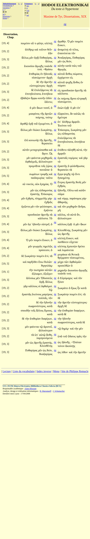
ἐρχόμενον (64, 77)
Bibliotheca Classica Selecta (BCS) (46, 386)
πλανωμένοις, (77, 257)
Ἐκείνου (62, 125)
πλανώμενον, (65, 101)
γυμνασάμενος (7, 5)
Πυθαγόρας (78, 57)
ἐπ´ (79, 107)
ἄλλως (25, 57)
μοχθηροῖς (46, 157)
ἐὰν (50, 53)
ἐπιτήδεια (47, 93)
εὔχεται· (73, 242)
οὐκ (37, 184)
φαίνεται (36, 157)
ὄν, (78, 214)
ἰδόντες (48, 101)
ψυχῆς (69, 82)
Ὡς (50, 153)
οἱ (39, 286)
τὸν (73, 53)
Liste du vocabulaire (24, 371)
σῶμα (61, 194)
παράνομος (75, 198)
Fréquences (28, 4)
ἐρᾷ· (66, 107)
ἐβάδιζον (26, 98)
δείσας (5, 18)
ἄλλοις (40, 310)
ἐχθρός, (62, 186)
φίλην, (40, 43)
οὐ (24, 184)
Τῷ (51, 289)
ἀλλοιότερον (45, 161)
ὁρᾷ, (42, 281)
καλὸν (82, 190)
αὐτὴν (61, 65)
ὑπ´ (37, 334)
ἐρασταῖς (63, 157)
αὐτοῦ (62, 73)
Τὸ (51, 218)
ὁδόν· (49, 98)
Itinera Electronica (22, 386)
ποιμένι (79, 41)
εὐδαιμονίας (68, 133)
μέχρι (61, 261)
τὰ (51, 90)
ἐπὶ (26, 140)
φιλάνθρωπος (77, 166)
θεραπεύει (47, 143)
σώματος (77, 73)
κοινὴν (42, 98)
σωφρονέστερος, (37, 306)
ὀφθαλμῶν (75, 261)
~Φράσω (48, 69)
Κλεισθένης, (64, 230)
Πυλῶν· (48, 261)
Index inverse (44, 371)
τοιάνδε (48, 66)
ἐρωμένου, (44, 123)
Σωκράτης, (46, 129)
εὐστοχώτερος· (37, 85)
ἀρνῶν (48, 113)
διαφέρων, (79, 310)
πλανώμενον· (39, 77)
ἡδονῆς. (62, 190)
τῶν (66, 261)
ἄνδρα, (82, 206)
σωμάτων (34, 174)
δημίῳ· (65, 328)
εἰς (71, 77)
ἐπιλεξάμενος (42, 90)
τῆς (42, 113)
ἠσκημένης (64, 177)
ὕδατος (72, 336)
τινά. (39, 69)
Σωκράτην (30, 256)
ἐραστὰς (27, 294)
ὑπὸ (60, 336)
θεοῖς (79, 182)
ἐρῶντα (26, 206)
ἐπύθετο (62, 149)
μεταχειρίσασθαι (39, 149)
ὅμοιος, (48, 310)
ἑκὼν (61, 107)
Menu (56, 371)
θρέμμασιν (64, 257)
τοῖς (43, 166)
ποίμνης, (40, 117)
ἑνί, (47, 256)
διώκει (37, 129)
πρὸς (79, 336)
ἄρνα (73, 98)
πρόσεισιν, (44, 250)
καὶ (28, 15)
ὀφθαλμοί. (47, 286)
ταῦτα (49, 177)
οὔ (33, 43)
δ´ (3, 10)
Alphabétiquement (9, 4)
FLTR (10, 386)
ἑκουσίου (29, 66)
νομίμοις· (73, 157)
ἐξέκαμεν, (37, 273)
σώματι (62, 85)
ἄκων (40, 107)
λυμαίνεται (68, 250)
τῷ (73, 174)
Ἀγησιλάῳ (47, 265)
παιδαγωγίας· (38, 177)
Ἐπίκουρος (46, 194)
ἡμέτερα (62, 117)
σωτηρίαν (39, 270)
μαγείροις (47, 294)
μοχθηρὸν (72, 206)
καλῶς (78, 113)
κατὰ (68, 65)
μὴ (59, 210)
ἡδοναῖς (48, 73)
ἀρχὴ (49, 77)
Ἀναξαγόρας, (65, 57)
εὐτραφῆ (82, 98)
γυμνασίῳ (6, 8)
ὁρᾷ (36, 57)
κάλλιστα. (63, 93)
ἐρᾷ (31, 123)
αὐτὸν (26, 149)
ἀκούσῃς (70, 346)
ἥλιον (61, 281)
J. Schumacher (59, 391)
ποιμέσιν (26, 43)
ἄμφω (34, 98)
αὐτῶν (48, 270)
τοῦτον (43, 49)
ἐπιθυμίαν (68, 310)
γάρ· (50, 198)
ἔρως (74, 288)
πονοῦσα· (45, 169)
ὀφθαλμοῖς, (31, 161)
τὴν (42, 82)
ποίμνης (65, 98)
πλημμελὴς (41, 198)
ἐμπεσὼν (72, 246)
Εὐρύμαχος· (66, 278)
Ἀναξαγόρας (45, 354)
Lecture (7, 371)
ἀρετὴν (48, 82)
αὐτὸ (73, 214)
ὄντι (77, 174)
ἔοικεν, (61, 45)
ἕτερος (62, 182)
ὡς (64, 61)
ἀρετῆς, (48, 140)
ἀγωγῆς (39, 66)
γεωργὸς (38, 246)
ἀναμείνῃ (63, 49)
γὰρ (85, 157)
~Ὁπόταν (76, 342)
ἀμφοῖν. (76, 121)
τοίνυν (61, 346)
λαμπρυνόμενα (45, 338)
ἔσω (41, 261)
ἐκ (59, 98)
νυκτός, (30, 184)
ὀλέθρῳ (30, 49)
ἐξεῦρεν (48, 273)
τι (36, 43)
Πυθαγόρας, (45, 57)
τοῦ (28, 10)
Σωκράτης (76, 129)
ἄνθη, (49, 334)
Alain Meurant (30, 388)
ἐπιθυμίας (34, 73)
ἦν (79, 288)
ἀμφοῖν (62, 153)
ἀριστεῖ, (47, 326)
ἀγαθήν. (62, 41)
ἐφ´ (30, 224)
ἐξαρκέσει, (63, 113)
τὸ (70, 49)
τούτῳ (49, 117)
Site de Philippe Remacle (74, 371)
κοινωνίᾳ (34, 140)
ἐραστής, (35, 194)
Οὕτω (70, 190)
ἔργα (61, 174)
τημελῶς (47, 246)
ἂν (72, 113)
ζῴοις (49, 166)
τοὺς (75, 65)
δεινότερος (6, 16)
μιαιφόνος (34, 113)
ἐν (42, 73)
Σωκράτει (63, 288)
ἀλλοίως (31, 278)
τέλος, (75, 49)
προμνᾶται (35, 166)
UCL (5, 386)
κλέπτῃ (48, 43)
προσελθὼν (64, 265)
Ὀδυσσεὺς (47, 278)
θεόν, (69, 61)
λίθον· (65, 352)
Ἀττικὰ (75, 254)
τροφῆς (44, 174)
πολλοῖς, (43, 298)
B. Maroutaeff (45, 391)
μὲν (28, 6)
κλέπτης (62, 246)
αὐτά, (79, 149)
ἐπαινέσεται (64, 53)
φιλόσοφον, (46, 206)
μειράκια (63, 254)
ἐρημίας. (44, 184)
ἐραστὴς (63, 166)
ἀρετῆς (79, 90)
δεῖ (4, 14)
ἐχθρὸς (48, 202)
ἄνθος (69, 73)
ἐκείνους (37, 294)
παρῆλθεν (33, 261)
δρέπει (81, 246)
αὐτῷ (42, 334)
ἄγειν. (45, 153)
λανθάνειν (63, 242)
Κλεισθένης (46, 345)
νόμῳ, (65, 198)
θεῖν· (49, 49)
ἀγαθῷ (24, 123)
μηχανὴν (63, 270)
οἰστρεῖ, (45, 224)
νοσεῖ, (46, 107)
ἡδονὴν (36, 224)
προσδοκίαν (68, 90)
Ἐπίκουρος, (64, 129)
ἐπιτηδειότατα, (33, 93)
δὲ (55, 41)
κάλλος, (62, 214)
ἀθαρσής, (63, 202)
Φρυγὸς (62, 69)
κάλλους (62, 224)
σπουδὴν (26, 310)
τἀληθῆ (71, 149)
